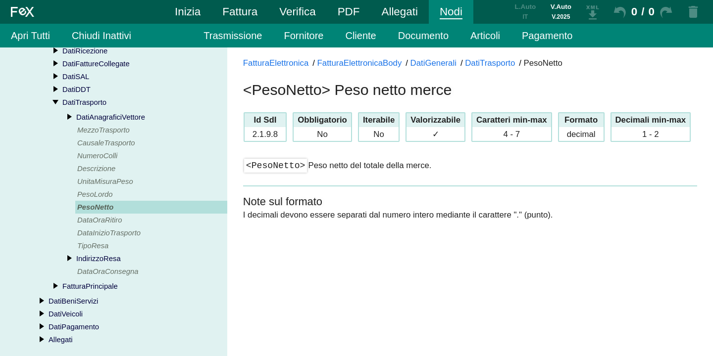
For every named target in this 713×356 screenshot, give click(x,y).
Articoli (485, 35)
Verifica (297, 11)
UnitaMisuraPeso (105, 181)
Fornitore (303, 35)
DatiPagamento (74, 327)
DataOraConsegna (107, 271)
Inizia (188, 11)
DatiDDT (76, 89)
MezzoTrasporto (103, 130)
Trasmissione (233, 35)
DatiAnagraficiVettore (110, 117)
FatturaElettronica (275, 63)
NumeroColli (97, 156)
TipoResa (92, 246)
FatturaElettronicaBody (359, 63)
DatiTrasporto (84, 102)
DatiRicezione (84, 51)
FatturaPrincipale (90, 286)
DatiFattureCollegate (96, 64)
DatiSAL (75, 77)
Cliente (360, 35)
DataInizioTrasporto (109, 233)
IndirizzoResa (98, 259)
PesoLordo (95, 194)
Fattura (239, 11)
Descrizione (96, 169)
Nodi (451, 11)
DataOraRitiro (99, 220)
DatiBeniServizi (73, 301)
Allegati (399, 11)
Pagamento (547, 35)
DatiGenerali (433, 63)
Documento (423, 35)
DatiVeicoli (66, 314)
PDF (349, 11)
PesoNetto (95, 207)
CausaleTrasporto (106, 143)
